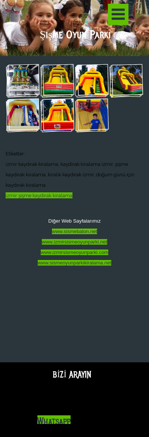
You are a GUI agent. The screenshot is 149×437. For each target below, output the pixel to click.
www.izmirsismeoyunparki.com (74, 252)
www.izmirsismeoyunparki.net (74, 242)
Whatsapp (54, 421)
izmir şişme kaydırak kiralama (39, 195)
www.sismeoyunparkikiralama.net (74, 263)
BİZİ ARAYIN (72, 374)
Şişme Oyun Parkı (75, 34)
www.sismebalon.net (74, 231)
